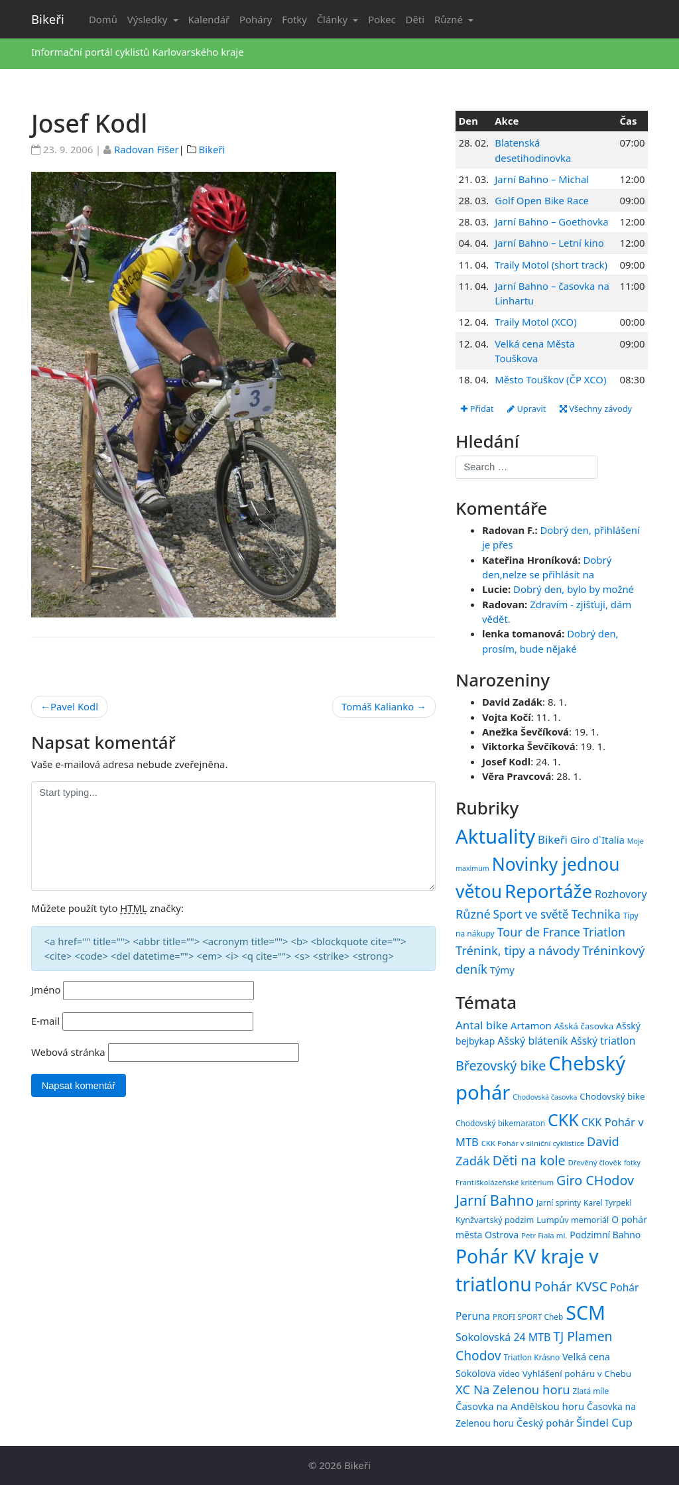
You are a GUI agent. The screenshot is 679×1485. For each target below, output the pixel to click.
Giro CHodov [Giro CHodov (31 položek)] (595, 1180)
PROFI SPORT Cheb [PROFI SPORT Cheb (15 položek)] (528, 1316)
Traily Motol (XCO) (535, 321)
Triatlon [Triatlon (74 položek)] (604, 932)
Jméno (46, 989)
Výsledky (148, 19)
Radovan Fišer (146, 149)
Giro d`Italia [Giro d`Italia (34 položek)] (597, 839)
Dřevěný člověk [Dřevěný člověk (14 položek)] (594, 1162)
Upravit (527, 409)
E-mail (45, 1020)
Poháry (255, 19)
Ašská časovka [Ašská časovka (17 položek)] (584, 1026)
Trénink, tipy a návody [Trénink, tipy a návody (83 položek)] (518, 950)
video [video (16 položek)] (509, 1374)
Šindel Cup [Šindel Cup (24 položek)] (604, 1422)
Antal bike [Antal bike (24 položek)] (482, 1025)
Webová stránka (68, 1052)
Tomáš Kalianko (377, 706)
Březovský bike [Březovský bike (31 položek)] (501, 1065)
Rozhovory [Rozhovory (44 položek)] (621, 894)
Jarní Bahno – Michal (542, 179)
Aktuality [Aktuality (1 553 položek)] (495, 836)
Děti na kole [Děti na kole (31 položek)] (529, 1160)
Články (333, 19)
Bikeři (47, 19)
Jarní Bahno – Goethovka (551, 221)
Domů (103, 19)
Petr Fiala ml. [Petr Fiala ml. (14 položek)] (544, 1235)
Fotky (294, 19)
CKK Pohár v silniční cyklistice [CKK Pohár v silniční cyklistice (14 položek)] (532, 1143)
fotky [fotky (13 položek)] (632, 1162)
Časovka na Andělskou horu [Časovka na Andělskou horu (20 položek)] (520, 1406)
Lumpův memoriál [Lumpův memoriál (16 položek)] (572, 1220)
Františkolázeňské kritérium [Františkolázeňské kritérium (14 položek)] (505, 1182)
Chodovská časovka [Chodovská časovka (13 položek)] (545, 1097)
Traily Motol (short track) (551, 264)
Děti (415, 19)
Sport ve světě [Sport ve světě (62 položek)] (531, 914)
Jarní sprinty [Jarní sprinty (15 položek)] (558, 1203)
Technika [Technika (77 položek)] (595, 914)
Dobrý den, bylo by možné (573, 589)
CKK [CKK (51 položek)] (563, 1119)
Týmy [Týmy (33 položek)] (502, 969)
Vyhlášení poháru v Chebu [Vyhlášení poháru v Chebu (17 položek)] (577, 1374)
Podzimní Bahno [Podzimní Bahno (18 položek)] (605, 1234)
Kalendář (209, 19)
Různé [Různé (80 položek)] (473, 914)
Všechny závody (598, 409)
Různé (449, 19)
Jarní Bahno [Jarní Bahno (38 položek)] (495, 1200)
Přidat (477, 409)
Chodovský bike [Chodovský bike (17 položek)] (612, 1096)
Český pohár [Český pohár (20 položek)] (545, 1422)
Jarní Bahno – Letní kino (549, 242)
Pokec (381, 19)
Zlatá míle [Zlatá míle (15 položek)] (591, 1391)
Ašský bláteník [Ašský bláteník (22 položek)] (532, 1041)
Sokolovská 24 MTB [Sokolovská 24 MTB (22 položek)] (503, 1337)
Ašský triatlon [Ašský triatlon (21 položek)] (602, 1041)
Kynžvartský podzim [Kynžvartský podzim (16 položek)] (495, 1220)
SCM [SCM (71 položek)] (585, 1312)
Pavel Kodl (74, 706)
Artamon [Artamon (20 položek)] (531, 1025)
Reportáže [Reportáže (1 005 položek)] (548, 890)
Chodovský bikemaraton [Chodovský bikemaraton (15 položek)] (500, 1123)
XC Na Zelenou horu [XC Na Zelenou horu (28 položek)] (513, 1389)
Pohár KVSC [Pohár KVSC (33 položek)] (571, 1286)
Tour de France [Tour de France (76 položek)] (538, 932)
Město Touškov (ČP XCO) (550, 379)
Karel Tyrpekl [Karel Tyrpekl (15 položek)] (607, 1203)
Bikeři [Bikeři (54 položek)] (553, 839)
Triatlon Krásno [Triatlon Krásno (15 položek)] (531, 1357)
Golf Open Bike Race (542, 200)
